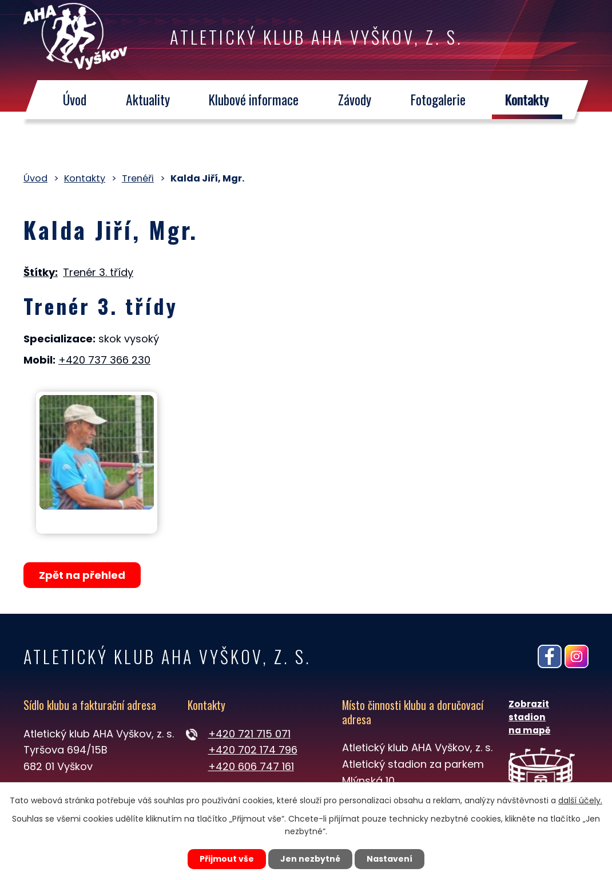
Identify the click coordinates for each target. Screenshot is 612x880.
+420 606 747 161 (251, 766)
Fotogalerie (438, 100)
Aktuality (148, 100)
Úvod (74, 100)
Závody (355, 100)
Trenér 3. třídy (98, 272)
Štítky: (40, 272)
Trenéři (138, 178)
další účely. (580, 800)
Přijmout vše (227, 859)
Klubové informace (254, 100)
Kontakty (527, 100)
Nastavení (389, 859)
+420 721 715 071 (249, 734)
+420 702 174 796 (252, 750)
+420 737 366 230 (104, 360)
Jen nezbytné (310, 859)
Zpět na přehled (82, 575)
